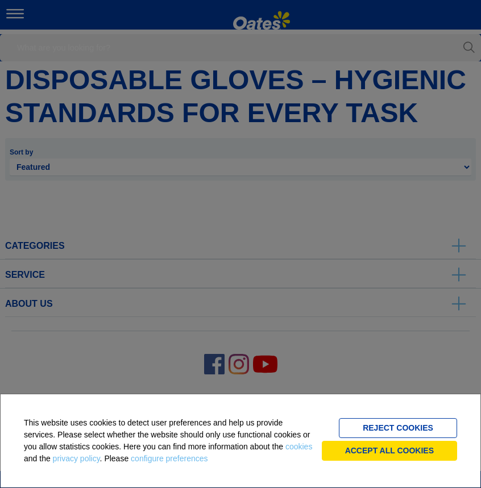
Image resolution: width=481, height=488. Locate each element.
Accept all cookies (389, 450)
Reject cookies (398, 427)
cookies (298, 446)
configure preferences (169, 458)
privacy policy (76, 458)
